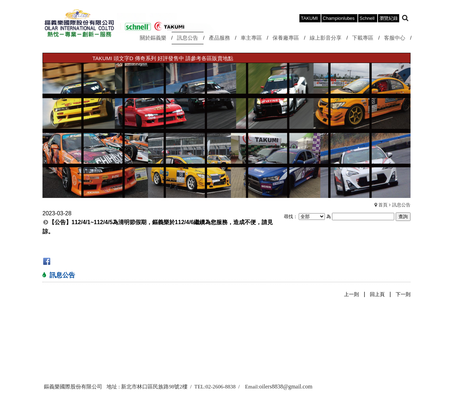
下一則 (403, 294)
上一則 (351, 294)
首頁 (383, 204)
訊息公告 (401, 204)
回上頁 (377, 294)
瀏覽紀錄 (388, 18)
